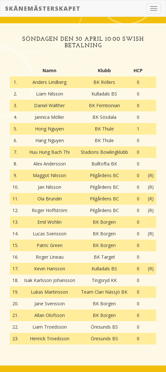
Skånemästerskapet (43, 8)
